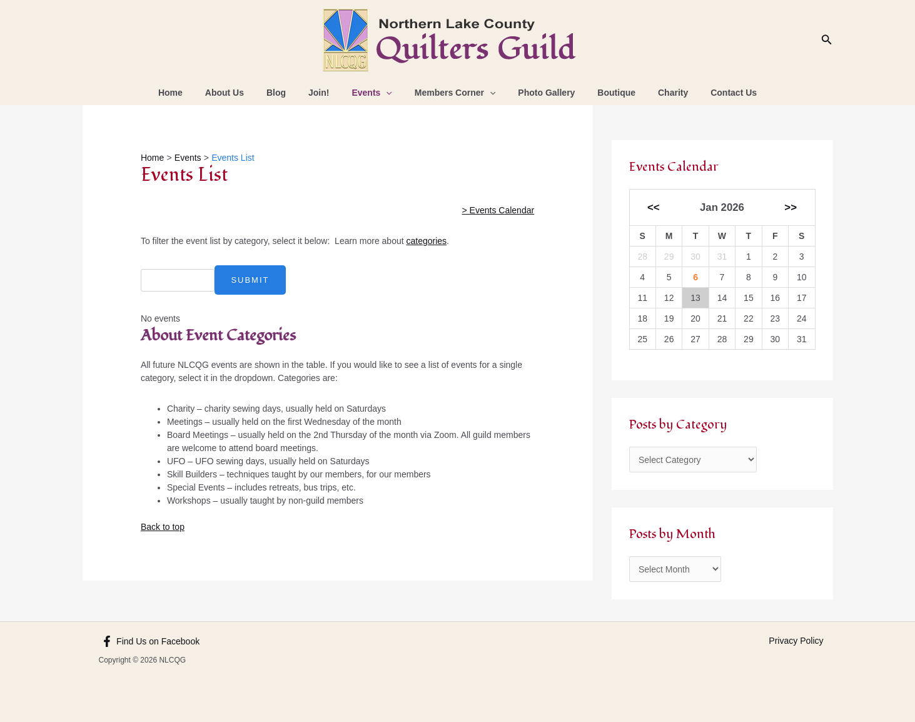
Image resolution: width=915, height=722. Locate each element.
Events (374, 92)
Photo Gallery (538, 93)
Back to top (163, 527)
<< (653, 207)
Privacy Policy (796, 641)
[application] (388, 92)
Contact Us (711, 93)
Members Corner (452, 92)
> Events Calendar (498, 210)
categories (427, 241)
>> (790, 207)
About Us (242, 93)
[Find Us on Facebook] (150, 641)
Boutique (604, 93)
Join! (326, 93)
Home (193, 93)
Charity (655, 93)
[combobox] (177, 280)
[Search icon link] (826, 40)
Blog (288, 93)
